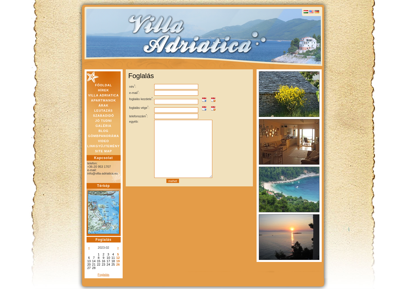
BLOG (103, 131)
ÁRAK (103, 105)
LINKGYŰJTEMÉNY (103, 146)
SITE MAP (103, 151)
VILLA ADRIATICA (103, 95)
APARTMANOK (103, 100)
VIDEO (103, 141)
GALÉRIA (104, 125)
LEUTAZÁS (103, 110)
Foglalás (103, 274)
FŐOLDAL (103, 85)
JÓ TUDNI (103, 120)
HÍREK (103, 90)
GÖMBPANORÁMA (103, 136)
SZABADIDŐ (103, 115)
